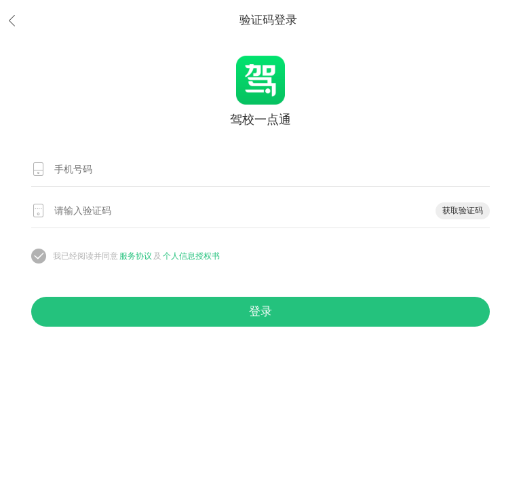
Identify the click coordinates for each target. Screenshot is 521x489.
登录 (260, 311)
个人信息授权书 (191, 256)
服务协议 (135, 256)
